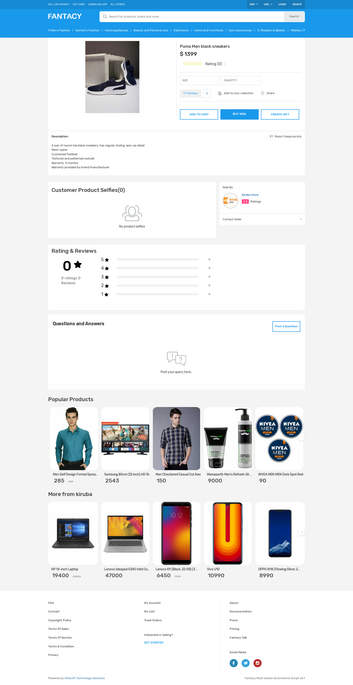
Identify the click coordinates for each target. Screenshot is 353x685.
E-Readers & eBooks (271, 30)
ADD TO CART (199, 114)
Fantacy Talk (238, 637)
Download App (97, 4)
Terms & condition (61, 646)
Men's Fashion (60, 30)
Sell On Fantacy (58, 4)
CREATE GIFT (280, 114)
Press (234, 620)
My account (152, 603)
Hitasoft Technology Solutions (85, 678)
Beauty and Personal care (151, 30)
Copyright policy (59, 620)
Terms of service (60, 637)
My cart (149, 611)
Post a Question (286, 326)
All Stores (118, 4)
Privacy (53, 655)
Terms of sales (58, 628)
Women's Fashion (87, 30)
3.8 (245, 201)
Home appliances (116, 30)
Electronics (181, 30)
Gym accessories (240, 30)
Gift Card (79, 4)
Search (294, 16)
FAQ (51, 603)
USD (268, 4)
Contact (54, 611)
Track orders (153, 620)
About (234, 603)
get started (153, 642)
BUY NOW (239, 114)
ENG (254, 4)
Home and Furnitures (209, 30)
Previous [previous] (52, 440)
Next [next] (302, 440)
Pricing (234, 628)
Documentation (241, 611)
